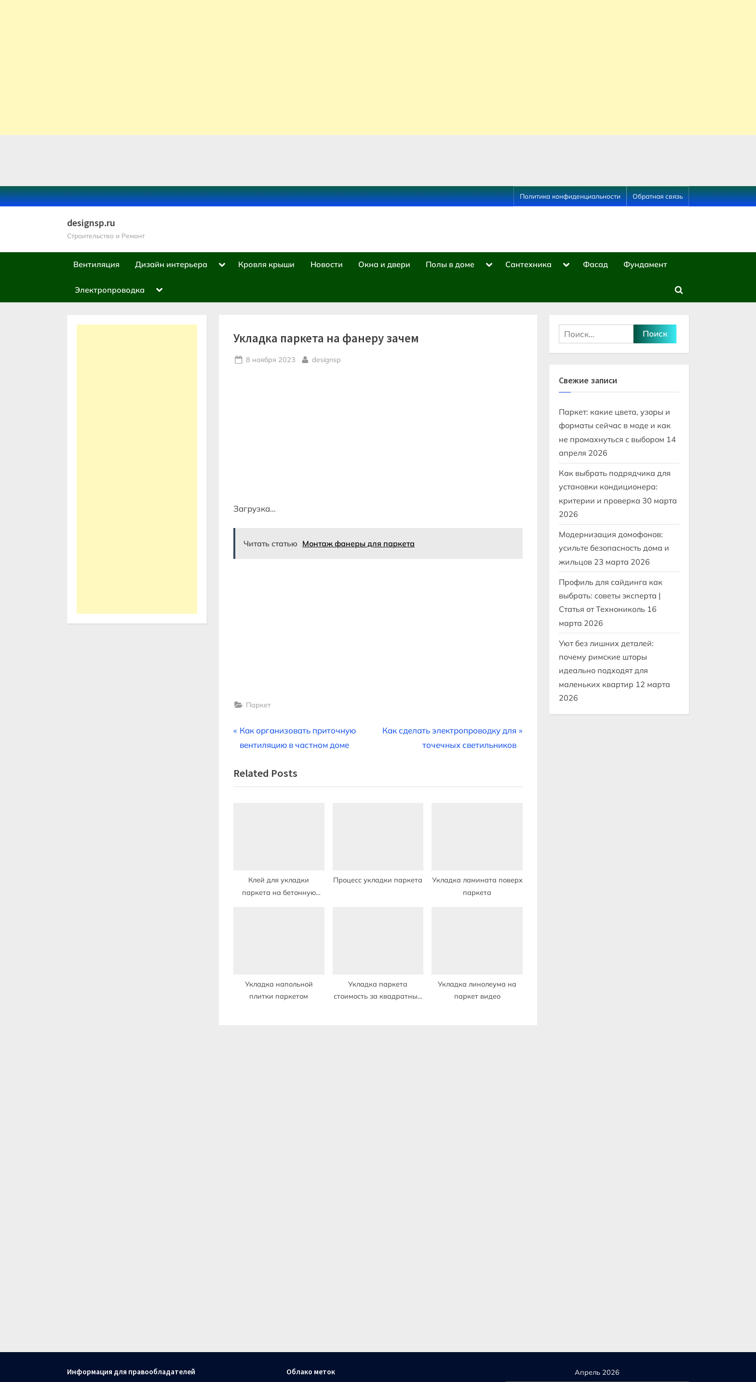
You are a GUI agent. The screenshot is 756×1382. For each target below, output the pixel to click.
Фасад (595, 264)
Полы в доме (450, 264)
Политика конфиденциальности (570, 196)
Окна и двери (384, 264)
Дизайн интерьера (171, 264)
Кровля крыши (266, 264)
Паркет (258, 704)
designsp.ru (91, 223)
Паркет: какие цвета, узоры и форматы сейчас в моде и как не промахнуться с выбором (615, 425)
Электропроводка (110, 290)
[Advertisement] (289, 67)
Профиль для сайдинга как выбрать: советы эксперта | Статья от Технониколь (610, 595)
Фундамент (645, 264)
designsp (326, 358)
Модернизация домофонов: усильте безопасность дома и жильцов (614, 548)
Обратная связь (658, 196)
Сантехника (528, 264)
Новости (326, 264)
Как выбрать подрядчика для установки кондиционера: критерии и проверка (615, 486)
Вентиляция (96, 264)
